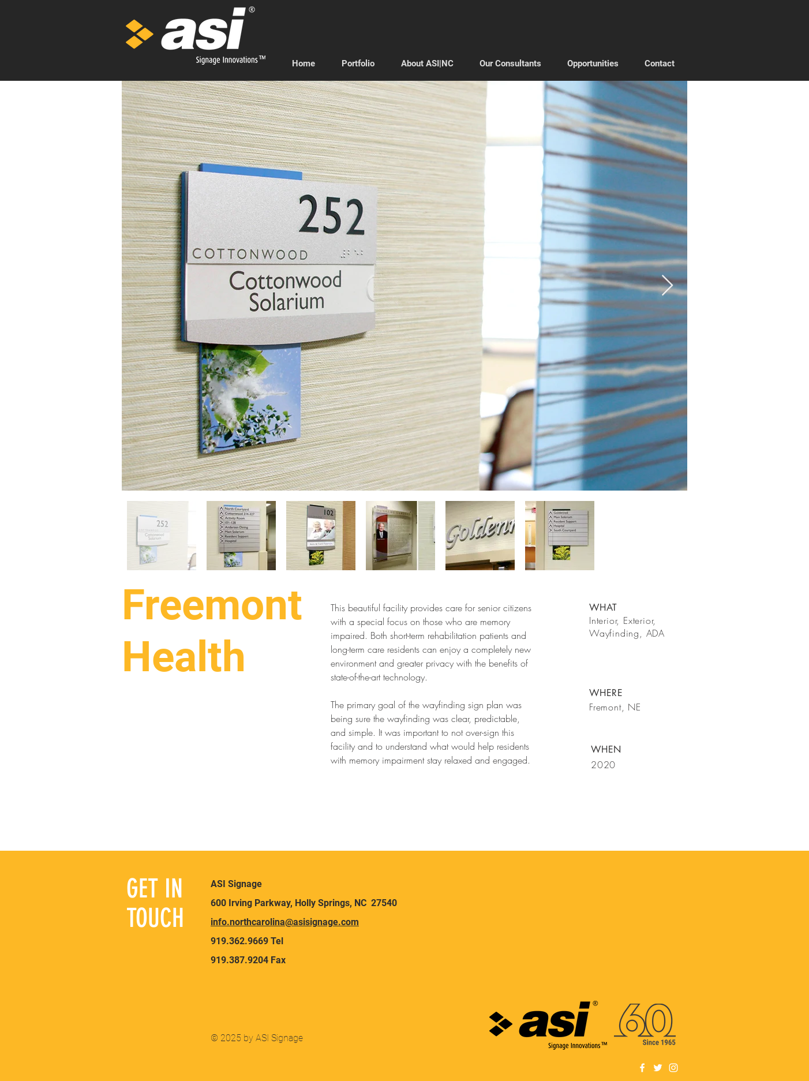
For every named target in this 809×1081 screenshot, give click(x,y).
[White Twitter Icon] (658, 1067)
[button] (510, 63)
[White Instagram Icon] (673, 1067)
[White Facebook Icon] (642, 1067)
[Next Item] (667, 286)
